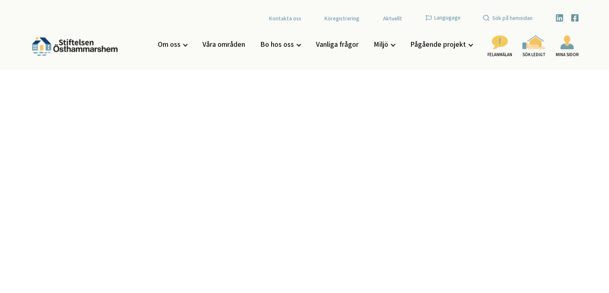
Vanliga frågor (337, 44)
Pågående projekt (441, 44)
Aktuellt (392, 18)
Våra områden (223, 44)
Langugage (443, 17)
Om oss (172, 44)
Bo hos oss (280, 44)
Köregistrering (341, 18)
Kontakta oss (285, 18)
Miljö (384, 44)
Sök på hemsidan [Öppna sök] (508, 18)
